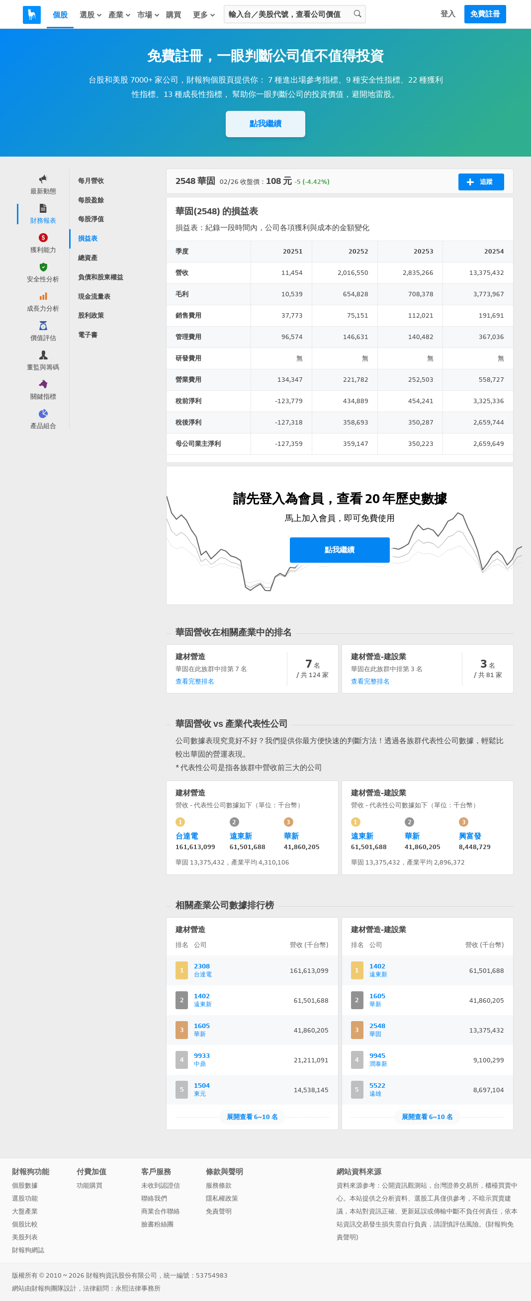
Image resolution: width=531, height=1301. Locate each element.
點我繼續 (265, 123)
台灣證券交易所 (456, 1185)
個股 (60, 14)
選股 (91, 14)
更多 (204, 14)
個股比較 (25, 1224)
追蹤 (479, 182)
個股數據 (25, 1185)
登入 (448, 13)
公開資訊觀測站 (404, 1185)
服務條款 (219, 1185)
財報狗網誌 (28, 1250)
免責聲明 (219, 1211)
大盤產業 (25, 1211)
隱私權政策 (222, 1198)
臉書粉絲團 (157, 1224)
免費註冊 (485, 13)
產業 (119, 14)
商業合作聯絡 (160, 1211)
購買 (173, 14)
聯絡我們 (154, 1198)
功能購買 (89, 1185)
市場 (148, 14)
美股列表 (25, 1237)
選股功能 (25, 1198)
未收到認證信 (160, 1185)
